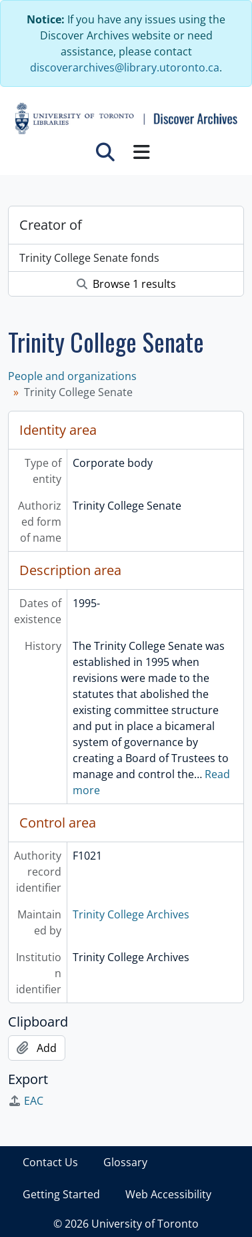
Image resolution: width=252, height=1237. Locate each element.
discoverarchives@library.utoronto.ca (124, 67)
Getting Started (61, 1194)
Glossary (125, 1162)
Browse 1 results (126, 284)
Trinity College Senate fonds (89, 257)
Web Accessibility (168, 1194)
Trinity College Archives (131, 914)
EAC (25, 1100)
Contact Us (50, 1162)
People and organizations (72, 376)
